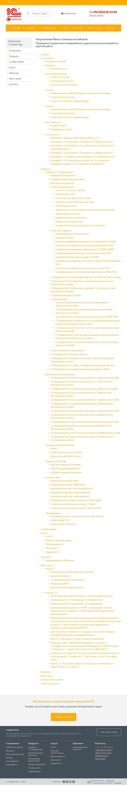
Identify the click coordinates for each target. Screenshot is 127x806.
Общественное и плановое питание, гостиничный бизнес (86, 208)
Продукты (13, 56)
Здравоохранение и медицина (71, 216)
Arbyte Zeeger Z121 (60, 539)
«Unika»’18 (110, 802)
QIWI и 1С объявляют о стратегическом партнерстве (78, 660)
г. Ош (11, 2)
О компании (15, 50)
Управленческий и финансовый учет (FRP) (78, 255)
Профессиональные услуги (70, 220)
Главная (45, 54)
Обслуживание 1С (55, 563)
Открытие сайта (59, 124)
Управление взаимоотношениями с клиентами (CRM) (84, 251)
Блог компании (54, 121)
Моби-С (54, 467)
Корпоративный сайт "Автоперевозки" (71, 515)
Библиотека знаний (56, 61)
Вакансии (51, 65)
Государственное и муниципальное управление (81, 223)
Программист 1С (59, 68)
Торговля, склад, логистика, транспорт (76, 200)
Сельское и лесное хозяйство (71, 189)
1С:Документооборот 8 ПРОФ (66, 296)
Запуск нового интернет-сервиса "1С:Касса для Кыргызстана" (83, 614)
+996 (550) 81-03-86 (103, 771)
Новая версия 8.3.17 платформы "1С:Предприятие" (77, 618)
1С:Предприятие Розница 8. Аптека (69, 358)
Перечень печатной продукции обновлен (73, 590)
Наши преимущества (57, 73)
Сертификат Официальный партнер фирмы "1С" (76, 137)
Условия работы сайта (53, 700)
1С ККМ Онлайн (16, 61)
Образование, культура (68, 212)
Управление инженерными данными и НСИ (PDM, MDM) (85, 247)
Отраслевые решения (62, 186)
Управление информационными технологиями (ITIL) (83, 266)
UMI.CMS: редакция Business (65, 487)
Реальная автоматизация (59, 559)
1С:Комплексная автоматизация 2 (68, 354)
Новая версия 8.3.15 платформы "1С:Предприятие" (77, 622)
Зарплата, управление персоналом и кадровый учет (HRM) (87, 240)
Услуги (12, 67)
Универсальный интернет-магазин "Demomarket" (77, 527)
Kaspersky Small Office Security (66, 475)
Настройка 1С (53, 566)
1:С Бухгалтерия (59, 300)
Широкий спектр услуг (62, 80)
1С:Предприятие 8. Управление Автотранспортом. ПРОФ (81, 373)
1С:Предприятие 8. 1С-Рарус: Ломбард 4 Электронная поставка (84, 369)
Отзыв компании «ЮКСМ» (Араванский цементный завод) (81, 92)
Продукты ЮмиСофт (56, 480)
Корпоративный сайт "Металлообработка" (73, 507)
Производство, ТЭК (65, 193)
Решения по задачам (61, 229)
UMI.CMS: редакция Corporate (66, 484)
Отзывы (50, 89)
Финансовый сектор (66, 204)
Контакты (13, 84)
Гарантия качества (60, 76)
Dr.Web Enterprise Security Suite (67, 471)
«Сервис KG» (12, 751)
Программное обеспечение (61, 464)
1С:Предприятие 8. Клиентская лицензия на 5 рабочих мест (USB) (85, 395)
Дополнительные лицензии (60, 378)
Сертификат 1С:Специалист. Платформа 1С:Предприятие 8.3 (82, 140)
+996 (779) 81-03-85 (103, 774)
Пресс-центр (15, 78)
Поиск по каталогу (50, 704)
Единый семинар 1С (61, 594)
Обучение (14, 73)
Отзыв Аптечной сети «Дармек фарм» (70, 100)
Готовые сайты (54, 496)
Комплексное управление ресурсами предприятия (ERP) (85, 243)
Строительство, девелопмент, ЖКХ (73, 196)
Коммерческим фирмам (63, 174)
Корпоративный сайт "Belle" (65, 500)
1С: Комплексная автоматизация (68, 598)
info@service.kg (101, 777)
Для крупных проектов (62, 182)
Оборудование (54, 532)
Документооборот (65, 236)
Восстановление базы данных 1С (68, 606)
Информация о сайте (61, 128)
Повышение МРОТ (60, 602)
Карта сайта (47, 696)
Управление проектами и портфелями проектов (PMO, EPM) (87, 270)
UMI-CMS (118, 804)
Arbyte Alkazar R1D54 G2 (63, 543)
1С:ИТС (49, 555)
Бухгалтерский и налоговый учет (73, 232)
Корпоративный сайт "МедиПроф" (68, 503)
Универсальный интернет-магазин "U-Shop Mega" (77, 519)
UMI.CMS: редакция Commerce (66, 491)
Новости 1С (52, 611)
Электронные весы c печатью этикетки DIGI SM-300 (78, 535)
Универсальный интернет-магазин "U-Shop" (74, 523)
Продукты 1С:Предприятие (60, 171)
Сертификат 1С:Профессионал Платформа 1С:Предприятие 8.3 (84, 155)
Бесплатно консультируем (64, 84)
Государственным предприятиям (68, 178)
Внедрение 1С (53, 570)
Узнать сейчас (63, 738)
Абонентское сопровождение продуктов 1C (63, 722)
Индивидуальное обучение (60, 579)
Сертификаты (53, 133)
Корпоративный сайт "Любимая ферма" (72, 511)
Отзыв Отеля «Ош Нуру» (63, 96)
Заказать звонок (95, 15)
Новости (50, 587)
